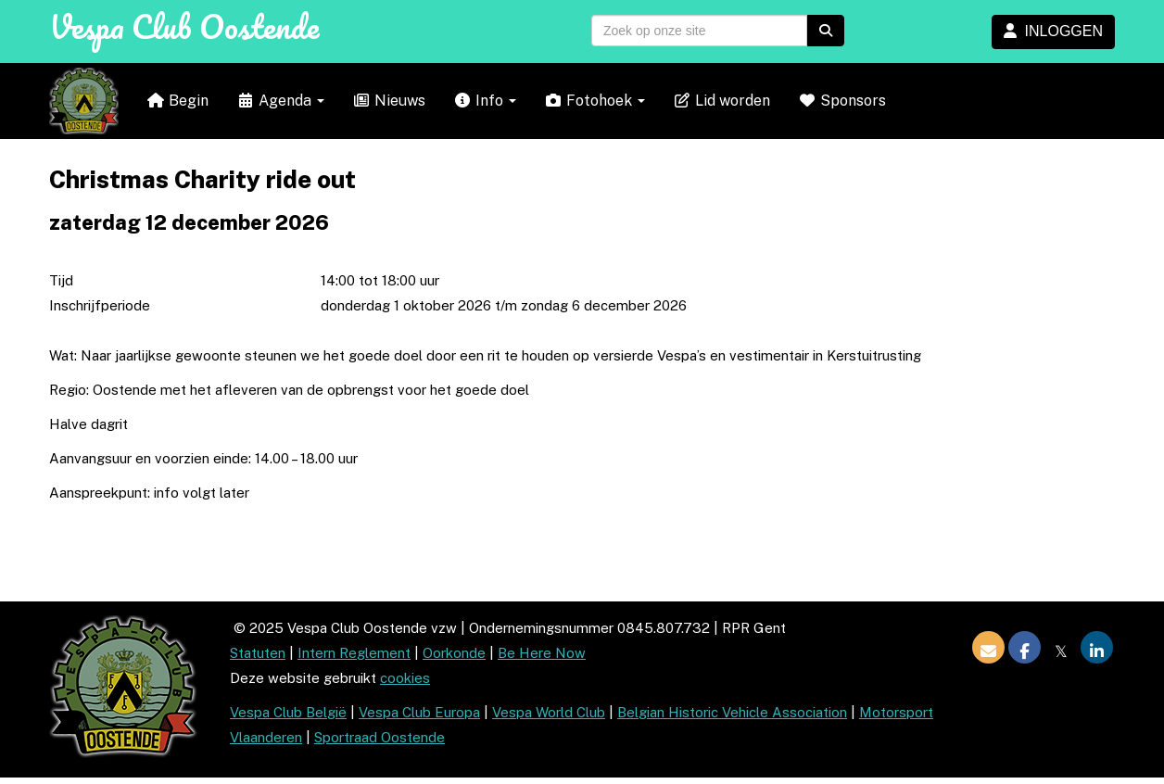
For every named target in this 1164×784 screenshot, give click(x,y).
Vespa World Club (548, 712)
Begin (177, 100)
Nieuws (388, 100)
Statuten (257, 653)
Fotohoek (594, 100)
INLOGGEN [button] (1053, 31)
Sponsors (842, 100)
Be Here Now (542, 653)
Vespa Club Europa (419, 712)
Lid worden (721, 100)
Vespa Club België (288, 712)
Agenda (280, 100)
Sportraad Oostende (379, 737)
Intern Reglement (354, 653)
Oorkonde (454, 653)
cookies (405, 678)
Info (484, 100)
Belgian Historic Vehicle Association (732, 712)
